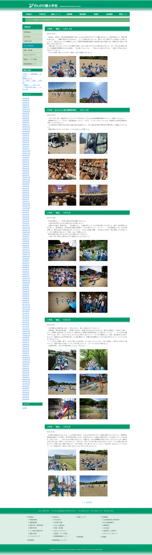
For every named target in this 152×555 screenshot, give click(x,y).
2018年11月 (26, 280)
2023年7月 (25, 162)
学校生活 (42, 14)
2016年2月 (25, 353)
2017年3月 (25, 324)
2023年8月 (25, 160)
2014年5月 (25, 395)
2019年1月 (25, 276)
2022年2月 (25, 199)
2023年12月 (26, 151)
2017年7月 (25, 316)
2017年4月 (25, 322)
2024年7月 (25, 135)
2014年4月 (25, 397)
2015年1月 (25, 377)
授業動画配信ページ (30, 64)
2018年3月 (25, 298)
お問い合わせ (109, 511)
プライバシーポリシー (110, 533)
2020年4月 (25, 245)
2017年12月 (26, 305)
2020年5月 (25, 243)
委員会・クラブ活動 (30, 59)
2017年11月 (26, 307)
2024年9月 (25, 133)
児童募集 (69, 14)
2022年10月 (26, 182)
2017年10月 (26, 309)
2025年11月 (26, 109)
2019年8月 (25, 261)
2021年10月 (26, 208)
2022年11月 (26, 179)
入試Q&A (106, 528)
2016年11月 (26, 333)
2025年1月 (25, 124)
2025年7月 (25, 116)
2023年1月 (25, 175)
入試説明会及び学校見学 (111, 520)
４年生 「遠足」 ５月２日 (58, 427)
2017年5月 (25, 320)
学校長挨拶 (33, 520)
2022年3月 (25, 197)
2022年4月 (25, 195)
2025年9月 (25, 113)
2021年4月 (25, 219)
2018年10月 (26, 283)
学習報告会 (27, 32)
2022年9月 (25, 184)
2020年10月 (26, 232)
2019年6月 (25, 265)
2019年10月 (26, 256)
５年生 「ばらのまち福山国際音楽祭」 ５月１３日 (68, 110)
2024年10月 (26, 131)
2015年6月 (25, 368)
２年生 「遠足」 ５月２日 (58, 213)
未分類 (24, 408)
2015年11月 (26, 359)
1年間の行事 (27, 41)
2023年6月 (25, 164)
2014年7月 (25, 390)
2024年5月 (25, 140)
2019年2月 (25, 274)
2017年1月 (25, 329)
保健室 (96, 14)
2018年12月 (26, 278)
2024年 (54, 20)
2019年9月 (25, 258)
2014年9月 (25, 386)
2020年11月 (26, 230)
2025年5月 (25, 120)
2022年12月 (26, 177)
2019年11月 (26, 254)
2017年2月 (25, 326)
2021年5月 (25, 217)
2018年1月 (25, 302)
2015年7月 (25, 366)
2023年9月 (25, 157)
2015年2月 (25, 375)
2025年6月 (25, 118)
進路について (56, 14)
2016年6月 (25, 344)
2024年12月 (26, 127)
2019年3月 (25, 272)
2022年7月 (25, 188)
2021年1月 (25, 225)
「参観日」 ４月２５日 (31, 85)
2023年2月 (25, 173)
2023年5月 (25, 166)
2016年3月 (25, 351)
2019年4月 (25, 269)
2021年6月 (25, 214)
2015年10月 (26, 362)
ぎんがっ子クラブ (29, 55)
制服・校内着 (27, 50)
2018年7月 (25, 289)
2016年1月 (25, 355)
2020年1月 (25, 250)
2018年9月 (25, 285)
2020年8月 (25, 236)
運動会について (27, 78)
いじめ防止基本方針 (36, 531)
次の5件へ (89, 502)
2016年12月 (26, 331)
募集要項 (106, 525)
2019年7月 (25, 263)
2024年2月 (25, 146)
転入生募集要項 (108, 522)
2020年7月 (25, 239)
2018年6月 (25, 291)
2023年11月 (26, 153)
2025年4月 (25, 122)
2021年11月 (26, 206)
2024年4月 (25, 142)
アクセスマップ (35, 536)
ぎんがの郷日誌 (45, 20)
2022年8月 (25, 186)
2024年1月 (25, 149)
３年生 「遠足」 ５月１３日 (59, 29)
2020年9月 (25, 234)
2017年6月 (25, 318)
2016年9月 (25, 337)
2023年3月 (25, 170)
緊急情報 (83, 14)
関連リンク (123, 14)
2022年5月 (25, 192)
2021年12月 (26, 204)
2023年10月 (26, 155)
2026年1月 (25, 107)
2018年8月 (25, 287)
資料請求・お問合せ (110, 531)
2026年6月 (25, 98)
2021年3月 (25, 221)
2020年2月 (25, 247)
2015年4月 (25, 373)
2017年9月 (25, 311)
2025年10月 (26, 111)
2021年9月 (25, 210)
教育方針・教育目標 (36, 525)
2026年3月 (25, 105)
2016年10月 (26, 335)
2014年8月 (25, 388)
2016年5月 (25, 346)
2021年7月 (25, 212)
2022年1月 (25, 201)
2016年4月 (25, 348)
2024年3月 (25, 144)
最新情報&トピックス (60, 540)
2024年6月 (25, 138)
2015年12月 (26, 357)
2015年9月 (25, 364)
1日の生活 (26, 36)
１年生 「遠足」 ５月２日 (58, 320)
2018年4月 (25, 296)
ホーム (29, 20)
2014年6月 (25, 392)
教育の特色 (33, 528)
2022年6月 (25, 190)
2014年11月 (26, 381)
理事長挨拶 (33, 522)
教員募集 (109, 14)
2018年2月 (25, 300)
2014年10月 (26, 384)
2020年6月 (25, 241)
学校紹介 (29, 14)
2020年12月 (26, 228)
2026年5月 (25, 100)
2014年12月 (26, 379)
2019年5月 (25, 267)
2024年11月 (26, 129)
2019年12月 (26, 252)
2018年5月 (25, 294)
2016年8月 (25, 340)
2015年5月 (25, 370)
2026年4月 (25, 102)
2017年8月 (25, 313)
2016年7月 (25, 342)
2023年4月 (25, 168)
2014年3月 (25, 399)
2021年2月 (25, 223)
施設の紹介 (33, 533)
